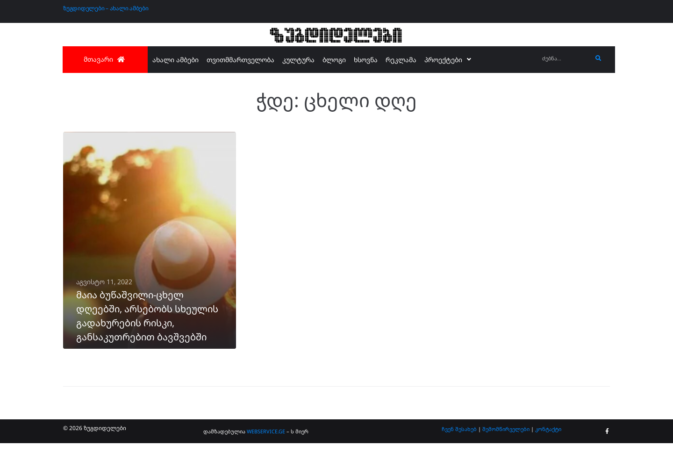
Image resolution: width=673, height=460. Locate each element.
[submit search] (598, 58)
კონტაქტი (548, 445)
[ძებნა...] (564, 58)
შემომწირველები (506, 445)
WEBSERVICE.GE (266, 448)
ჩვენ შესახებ (459, 445)
